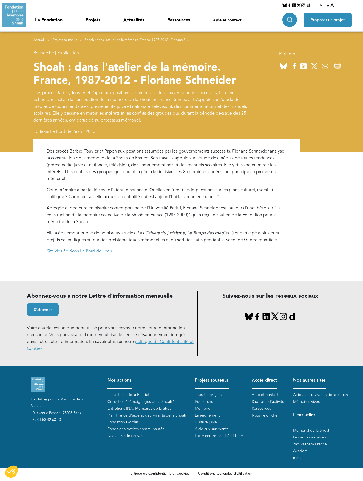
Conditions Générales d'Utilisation (225, 473)
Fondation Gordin (122, 422)
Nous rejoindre (264, 415)
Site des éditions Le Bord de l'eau (79, 251)
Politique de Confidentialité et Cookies (158, 473)
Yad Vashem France (310, 444)
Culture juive (206, 422)
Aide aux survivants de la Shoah (320, 395)
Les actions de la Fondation (131, 395)
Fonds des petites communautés (135, 429)
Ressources (178, 20)
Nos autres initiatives (125, 436)
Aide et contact (227, 20)
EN (319, 5)
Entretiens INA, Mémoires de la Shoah (140, 408)
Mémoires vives (306, 401)
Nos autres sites (309, 380)
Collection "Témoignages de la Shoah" (140, 401)
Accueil (39, 40)
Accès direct (264, 380)
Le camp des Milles (309, 437)
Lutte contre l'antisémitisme (219, 436)
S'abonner (43, 310)
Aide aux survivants (211, 429)
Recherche (204, 401)
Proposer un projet (328, 19)
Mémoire (202, 408)
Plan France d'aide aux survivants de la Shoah (146, 415)
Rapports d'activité (268, 401)
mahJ (297, 458)
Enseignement (207, 415)
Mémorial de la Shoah (311, 430)
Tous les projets (208, 395)
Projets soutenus (65, 40)
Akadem (300, 451)
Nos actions (119, 380)
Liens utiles (304, 415)
